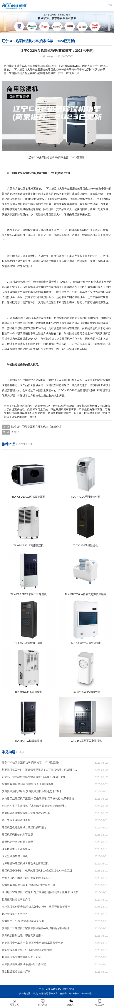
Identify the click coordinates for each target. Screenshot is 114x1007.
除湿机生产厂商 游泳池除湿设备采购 (23, 921)
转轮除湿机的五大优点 (15, 913)
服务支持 (71, 1002)
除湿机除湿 (16, 214)
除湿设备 (61, 292)
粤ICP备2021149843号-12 (82, 993)
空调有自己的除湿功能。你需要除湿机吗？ (26, 877)
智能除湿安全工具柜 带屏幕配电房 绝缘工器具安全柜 (32, 942)
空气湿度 (51, 286)
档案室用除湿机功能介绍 (16, 899)
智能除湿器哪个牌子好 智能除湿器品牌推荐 (27, 949)
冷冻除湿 (72, 328)
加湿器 (96, 297)
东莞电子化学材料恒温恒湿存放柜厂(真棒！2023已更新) (34, 776)
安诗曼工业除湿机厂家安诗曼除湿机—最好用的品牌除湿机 (35, 928)
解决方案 (42, 1002)
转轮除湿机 (88, 235)
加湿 (77, 297)
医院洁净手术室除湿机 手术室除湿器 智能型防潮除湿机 (34, 805)
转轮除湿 (12, 255)
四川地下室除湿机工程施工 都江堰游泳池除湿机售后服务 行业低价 (40, 892)
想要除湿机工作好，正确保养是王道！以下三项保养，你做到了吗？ (40, 769)
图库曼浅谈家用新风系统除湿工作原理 (24, 964)
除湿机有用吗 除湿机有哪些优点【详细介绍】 (37, 426)
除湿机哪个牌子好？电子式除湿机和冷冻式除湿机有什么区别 (37, 870)
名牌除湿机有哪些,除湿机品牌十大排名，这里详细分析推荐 (36, 906)
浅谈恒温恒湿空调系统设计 (17, 848)
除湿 (82, 188)
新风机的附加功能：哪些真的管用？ (22, 935)
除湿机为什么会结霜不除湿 (17, 841)
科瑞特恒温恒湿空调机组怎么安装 (21, 957)
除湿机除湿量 (46, 214)
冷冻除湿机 (65, 323)
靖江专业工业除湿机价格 (16, 820)
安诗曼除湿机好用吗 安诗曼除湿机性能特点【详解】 (32, 791)
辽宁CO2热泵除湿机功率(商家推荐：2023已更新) (30, 762)
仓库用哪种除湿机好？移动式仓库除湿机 (25, 863)
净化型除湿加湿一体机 (15, 856)
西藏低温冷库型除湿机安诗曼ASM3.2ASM (26, 812)
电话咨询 (100, 1002)
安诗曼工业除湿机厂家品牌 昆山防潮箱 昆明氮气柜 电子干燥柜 (38, 798)
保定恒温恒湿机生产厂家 (16, 971)
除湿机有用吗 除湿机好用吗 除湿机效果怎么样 (28, 885)
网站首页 (14, 1002)
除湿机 (42, 193)
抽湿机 (42, 317)
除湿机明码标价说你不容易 (17, 834)
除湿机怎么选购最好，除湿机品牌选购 (24, 827)
